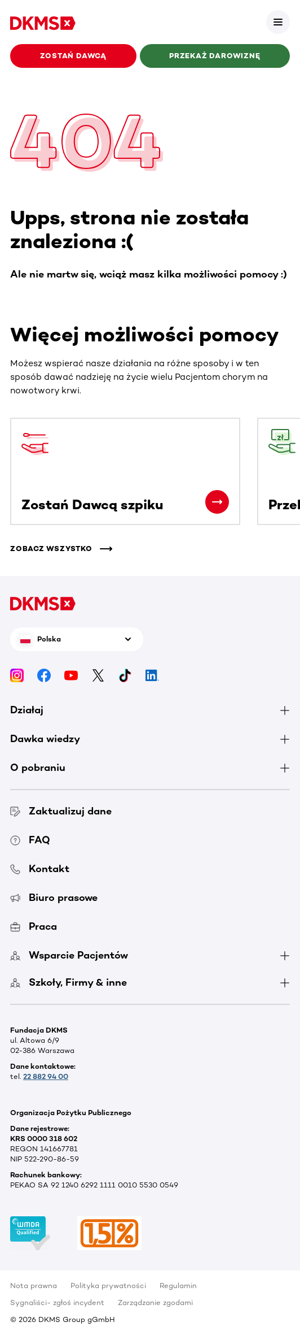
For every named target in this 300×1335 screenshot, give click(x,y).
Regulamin (178, 1285)
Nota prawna (33, 1285)
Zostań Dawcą (73, 55)
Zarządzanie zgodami (155, 1302)
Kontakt (39, 868)
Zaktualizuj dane (61, 811)
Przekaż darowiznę (214, 55)
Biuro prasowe (54, 897)
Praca (33, 926)
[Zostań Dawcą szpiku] (217, 502)
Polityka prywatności (108, 1285)
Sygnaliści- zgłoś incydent (57, 1302)
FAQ (30, 840)
